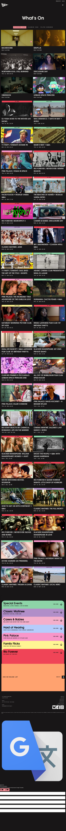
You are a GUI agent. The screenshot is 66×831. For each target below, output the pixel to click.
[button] (63, 5)
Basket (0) (58, 1)
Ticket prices (61, 700)
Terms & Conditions (60, 704)
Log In (63, 1)
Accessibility (62, 699)
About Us (62, 696)
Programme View (20, 27)
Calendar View (33, 27)
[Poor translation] (7, 789)
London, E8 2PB (5, 697)
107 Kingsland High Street (6, 696)
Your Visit (62, 697)
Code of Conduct (61, 703)
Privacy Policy (61, 701)
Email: (3, 704)
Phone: (3, 700)
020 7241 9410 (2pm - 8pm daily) (8, 701)
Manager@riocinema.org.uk (7, 705)
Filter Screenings (47, 27)
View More (55, 604)
